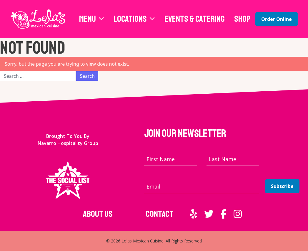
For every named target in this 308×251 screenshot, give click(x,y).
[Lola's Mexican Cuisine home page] (38, 19)
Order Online (276, 19)
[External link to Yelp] (193, 214)
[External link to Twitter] (209, 214)
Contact (160, 214)
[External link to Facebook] (224, 214)
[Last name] (233, 159)
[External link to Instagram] (238, 214)
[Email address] (201, 186)
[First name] (170, 159)
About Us (98, 214)
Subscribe (282, 186)
